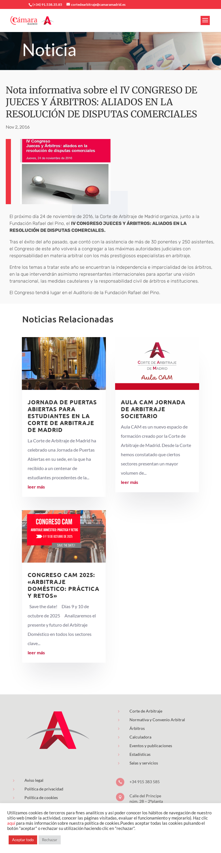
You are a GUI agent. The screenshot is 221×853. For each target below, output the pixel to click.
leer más (36, 486)
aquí (11, 823)
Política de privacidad (43, 788)
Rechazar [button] (49, 839)
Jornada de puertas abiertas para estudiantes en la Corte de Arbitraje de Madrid (62, 415)
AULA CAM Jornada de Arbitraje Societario (153, 409)
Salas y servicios (143, 762)
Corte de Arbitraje (145, 711)
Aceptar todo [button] (23, 839)
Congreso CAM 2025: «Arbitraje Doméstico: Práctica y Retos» (63, 585)
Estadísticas (139, 754)
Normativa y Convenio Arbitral (157, 719)
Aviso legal (33, 780)
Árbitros (137, 728)
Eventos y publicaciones (150, 745)
